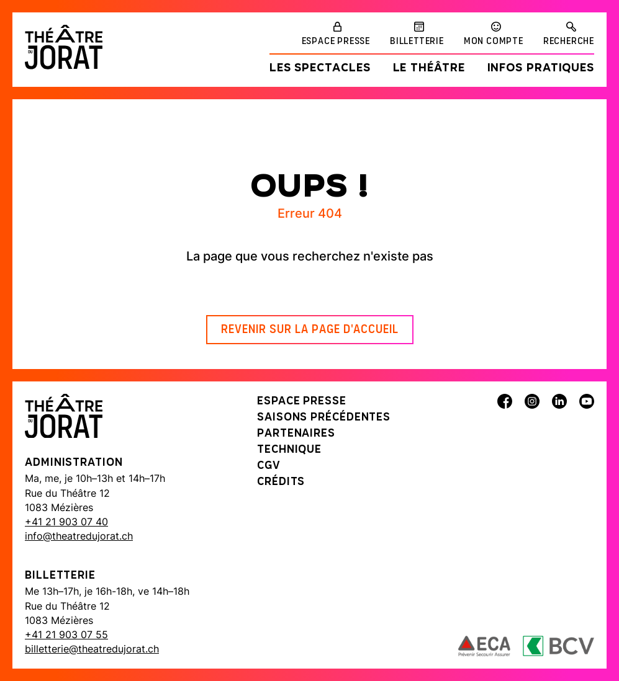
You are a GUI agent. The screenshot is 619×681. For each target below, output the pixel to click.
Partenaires (296, 434)
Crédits (281, 482)
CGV (269, 466)
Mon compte (493, 42)
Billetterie (417, 42)
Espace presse (336, 42)
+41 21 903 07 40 (66, 521)
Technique (289, 450)
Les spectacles (320, 68)
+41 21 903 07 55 (66, 634)
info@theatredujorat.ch (79, 536)
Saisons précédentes (324, 418)
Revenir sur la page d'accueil (310, 330)
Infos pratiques (541, 68)
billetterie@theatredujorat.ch (92, 649)
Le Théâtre (429, 68)
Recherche (568, 42)
